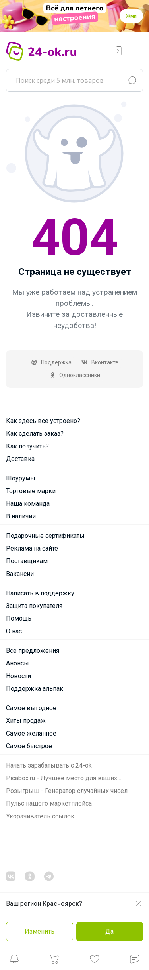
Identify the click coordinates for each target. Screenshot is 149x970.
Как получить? (27, 446)
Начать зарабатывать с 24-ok (49, 765)
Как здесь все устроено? (43, 421)
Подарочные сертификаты (45, 535)
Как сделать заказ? (35, 433)
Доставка (20, 459)
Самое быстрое (29, 746)
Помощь (18, 618)
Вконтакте (99, 362)
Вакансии (20, 573)
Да (109, 931)
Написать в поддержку (40, 593)
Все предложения (32, 650)
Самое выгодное (31, 708)
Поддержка (51, 362)
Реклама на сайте (32, 548)
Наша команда (28, 503)
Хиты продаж (26, 720)
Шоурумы (20, 478)
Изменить (39, 931)
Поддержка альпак (34, 688)
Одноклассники (74, 375)
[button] (14, 961)
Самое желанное (31, 733)
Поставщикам (27, 561)
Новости (18, 676)
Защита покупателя (34, 606)
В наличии (21, 516)
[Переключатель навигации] (136, 51)
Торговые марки (31, 491)
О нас (14, 631)
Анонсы (17, 663)
